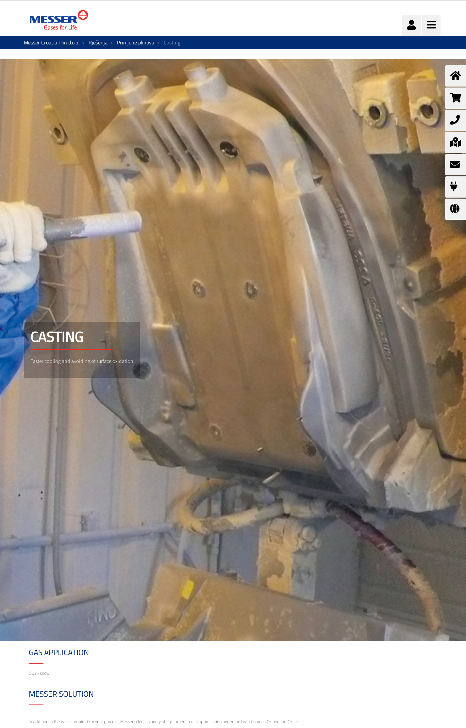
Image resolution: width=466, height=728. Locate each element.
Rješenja (98, 42)
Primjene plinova (135, 42)
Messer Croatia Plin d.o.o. (51, 42)
